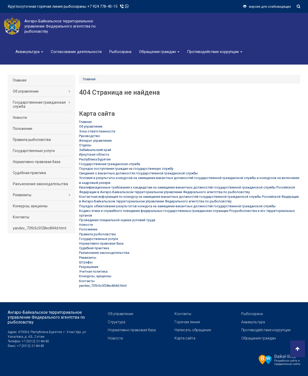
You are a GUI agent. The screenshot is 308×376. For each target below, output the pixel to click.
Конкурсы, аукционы (30, 206)
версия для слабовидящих (267, 6)
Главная (19, 80)
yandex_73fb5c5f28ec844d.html (39, 228)
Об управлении (41, 91)
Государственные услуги (34, 151)
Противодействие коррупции (214, 51)
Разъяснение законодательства (40, 184)
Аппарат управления (95, 140)
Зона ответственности (97, 131)
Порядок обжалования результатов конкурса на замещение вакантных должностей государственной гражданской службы (177, 206)
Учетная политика (93, 271)
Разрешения (88, 267)
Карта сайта (185, 338)
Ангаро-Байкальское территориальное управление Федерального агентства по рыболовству (46, 317)
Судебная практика (29, 173)
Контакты (21, 217)
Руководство (89, 136)
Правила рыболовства (32, 140)
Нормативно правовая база (132, 330)
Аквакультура (29, 51)
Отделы (85, 145)
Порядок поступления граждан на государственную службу (126, 169)
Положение (22, 129)
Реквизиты (41, 195)
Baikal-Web (285, 356)
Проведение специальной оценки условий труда (117, 220)
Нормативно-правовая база (36, 162)
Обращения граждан (159, 51)
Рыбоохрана (120, 51)
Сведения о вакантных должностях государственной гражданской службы (138, 173)
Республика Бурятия (95, 159)
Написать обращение (193, 330)
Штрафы (86, 262)
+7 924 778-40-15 (102, 6)
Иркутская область (94, 154)
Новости (20, 117)
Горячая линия (187, 322)
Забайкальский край (95, 150)
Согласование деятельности (76, 51)
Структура (116, 322)
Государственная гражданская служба (41, 104)
